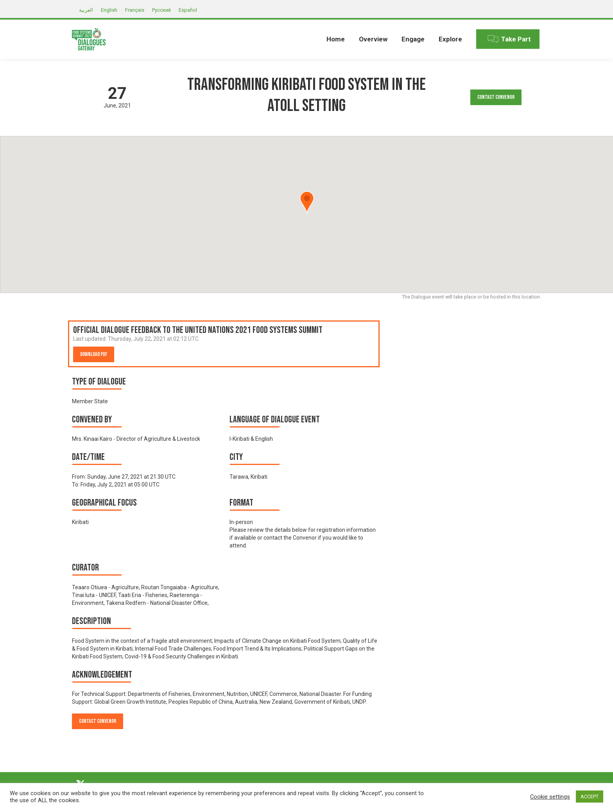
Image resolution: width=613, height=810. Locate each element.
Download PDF (93, 354)
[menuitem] (335, 39)
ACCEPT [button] (590, 796)
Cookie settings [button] (550, 796)
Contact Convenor (495, 97)
